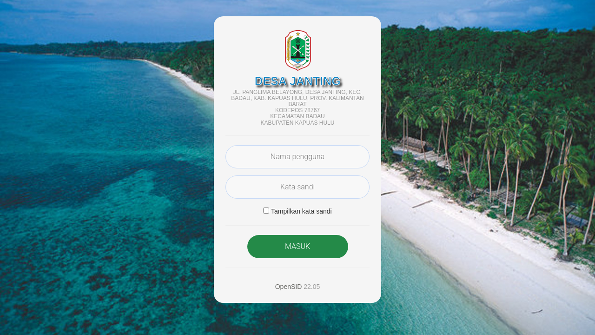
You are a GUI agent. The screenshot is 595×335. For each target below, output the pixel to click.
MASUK (297, 246)
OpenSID (288, 286)
